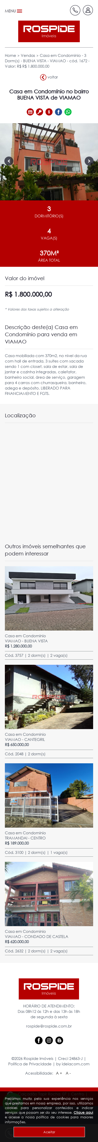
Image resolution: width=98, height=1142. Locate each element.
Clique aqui (83, 1112)
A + (59, 1073)
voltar (49, 77)
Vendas (28, 55)
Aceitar (49, 1132)
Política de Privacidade (30, 1063)
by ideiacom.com (73, 1063)
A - (68, 1073)
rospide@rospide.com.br (49, 1026)
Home (10, 55)
